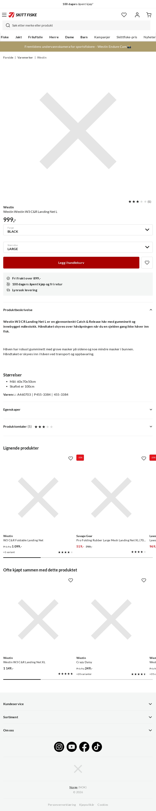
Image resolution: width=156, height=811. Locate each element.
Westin (42, 57)
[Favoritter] (124, 15)
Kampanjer (102, 37)
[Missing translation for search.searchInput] (6, 25)
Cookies (103, 804)
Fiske (5, 37)
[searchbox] (80, 25)
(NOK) (78, 787)
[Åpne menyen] (4, 15)
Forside (8, 57)
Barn (84, 37)
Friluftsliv (35, 37)
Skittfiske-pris (127, 37)
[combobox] (76, 25)
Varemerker (25, 57)
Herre (54, 37)
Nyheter (150, 37)
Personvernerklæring (62, 804)
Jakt (18, 37)
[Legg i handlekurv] (71, 263)
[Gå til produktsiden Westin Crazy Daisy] (111, 619)
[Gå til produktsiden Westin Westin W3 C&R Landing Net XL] (38, 619)
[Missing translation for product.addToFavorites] (147, 263)
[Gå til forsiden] (23, 14)
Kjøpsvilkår (86, 804)
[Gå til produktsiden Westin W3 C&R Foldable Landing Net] (38, 497)
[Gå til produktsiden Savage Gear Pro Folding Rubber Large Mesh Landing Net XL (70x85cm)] (111, 497)
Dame (69, 37)
